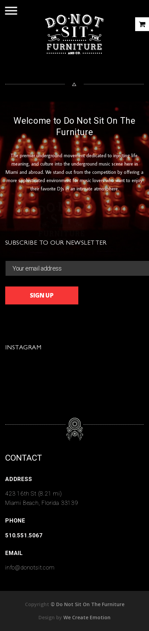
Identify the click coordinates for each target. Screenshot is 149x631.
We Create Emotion (87, 617)
